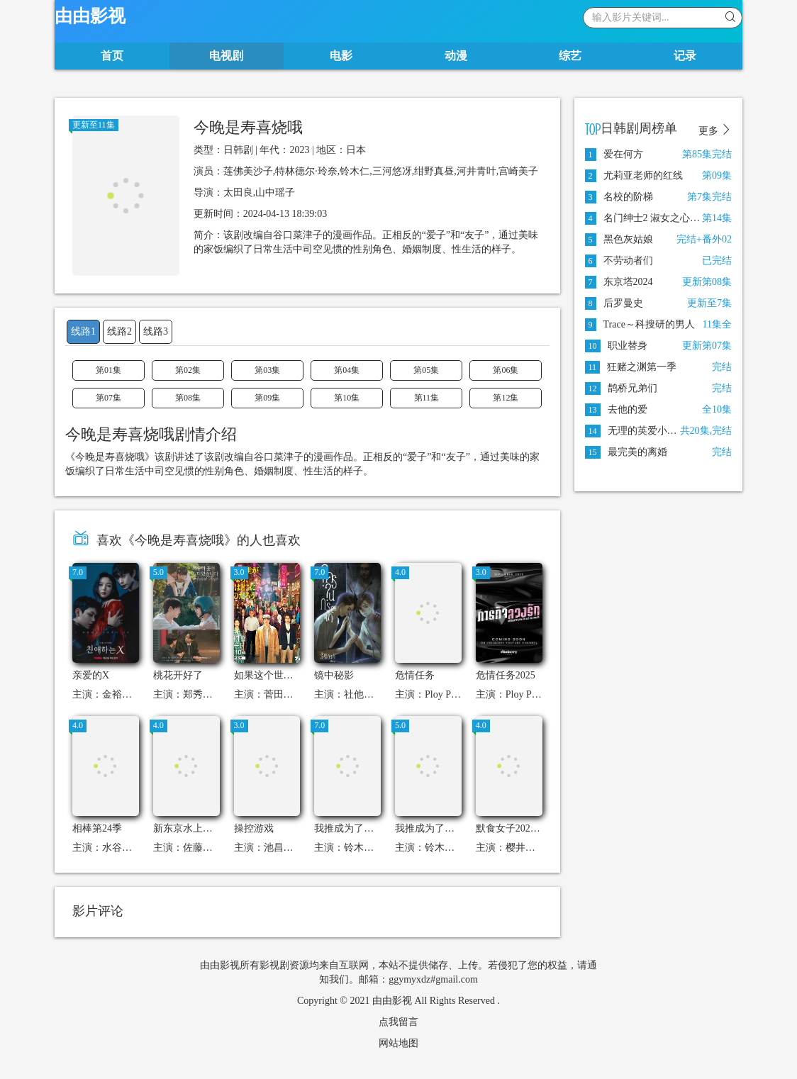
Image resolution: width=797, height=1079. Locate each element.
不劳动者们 (619, 260)
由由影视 (90, 16)
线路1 (83, 331)
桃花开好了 (178, 675)
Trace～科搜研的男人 (640, 324)
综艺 (570, 56)
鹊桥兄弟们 (621, 388)
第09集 (267, 398)
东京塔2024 (619, 281)
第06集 (505, 370)
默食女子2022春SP (516, 828)
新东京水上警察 (188, 828)
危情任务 (415, 675)
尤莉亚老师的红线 (634, 175)
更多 (715, 130)
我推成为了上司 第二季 (446, 828)
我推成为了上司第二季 (363, 828)
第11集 (427, 398)
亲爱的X (90, 675)
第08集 (188, 398)
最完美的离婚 (626, 452)
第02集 (188, 370)
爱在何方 (614, 154)
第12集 (505, 398)
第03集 (267, 370)
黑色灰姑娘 (619, 239)
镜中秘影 (334, 675)
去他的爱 (616, 409)
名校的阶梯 (619, 196)
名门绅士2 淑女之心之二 (647, 218)
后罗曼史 (614, 303)
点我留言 (398, 1022)
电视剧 (226, 56)
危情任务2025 (505, 675)
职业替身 (616, 345)
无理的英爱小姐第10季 (646, 430)
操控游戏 (254, 828)
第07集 (108, 398)
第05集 (426, 370)
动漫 (456, 56)
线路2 (119, 331)
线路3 (155, 331)
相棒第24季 (97, 828)
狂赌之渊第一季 (631, 367)
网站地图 (398, 1043)
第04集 (347, 370)
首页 (112, 56)
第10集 (347, 398)
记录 (685, 56)
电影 (341, 56)
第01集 (108, 370)
